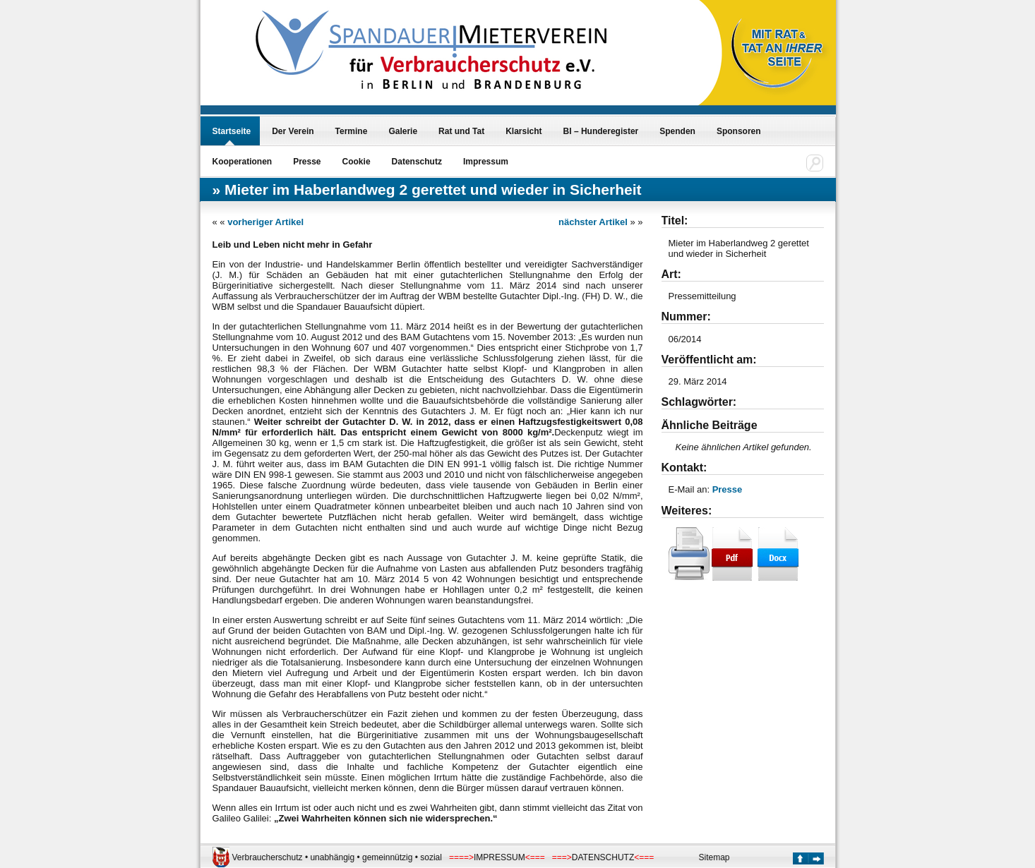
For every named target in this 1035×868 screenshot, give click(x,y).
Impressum (485, 162)
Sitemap (714, 857)
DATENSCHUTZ (603, 857)
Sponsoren (739, 131)
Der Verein (292, 131)
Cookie (356, 162)
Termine (351, 131)
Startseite (232, 131)
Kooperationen (243, 162)
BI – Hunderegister (601, 131)
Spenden (677, 131)
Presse (307, 162)
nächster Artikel (593, 222)
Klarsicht (523, 131)
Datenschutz (417, 162)
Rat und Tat (461, 131)
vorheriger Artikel (265, 222)
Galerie (402, 131)
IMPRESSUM (499, 857)
